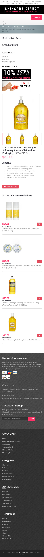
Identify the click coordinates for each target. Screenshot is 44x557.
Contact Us (6, 444)
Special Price (6, 503)
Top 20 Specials (7, 500)
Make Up (5, 468)
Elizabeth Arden (7, 539)
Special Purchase (7, 497)
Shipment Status (7, 450)
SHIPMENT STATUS (14, 4)
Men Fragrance (7, 479)
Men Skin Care (7, 474)
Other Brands (9, 66)
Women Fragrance (8, 62)
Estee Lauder (6, 521)
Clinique (4, 518)
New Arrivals (6, 495)
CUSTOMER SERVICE (33, 1)
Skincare (5, 56)
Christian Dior (6, 536)
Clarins (4, 530)
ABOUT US (4, 1)
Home (4, 438)
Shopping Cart (7, 453)
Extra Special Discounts (9, 506)
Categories (8, 53)
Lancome (5, 524)
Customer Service (8, 447)
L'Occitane (25, 27)
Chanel (4, 533)
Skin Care (17, 27)
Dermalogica (6, 527)
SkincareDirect (6, 27)
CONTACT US (17, 1)
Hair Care (5, 59)
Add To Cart (10, 186)
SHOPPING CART (31, 4)
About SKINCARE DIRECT (11, 441)
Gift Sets (5, 492)
